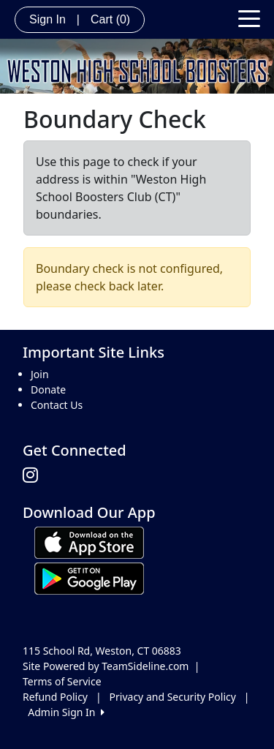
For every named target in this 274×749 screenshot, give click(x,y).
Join (40, 374)
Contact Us (57, 405)
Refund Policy (55, 697)
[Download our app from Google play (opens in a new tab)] (89, 577)
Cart (110, 19)
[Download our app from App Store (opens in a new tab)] (89, 542)
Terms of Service (62, 681)
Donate (48, 389)
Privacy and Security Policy (173, 697)
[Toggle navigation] (249, 17)
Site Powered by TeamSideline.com (106, 666)
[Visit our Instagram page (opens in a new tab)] (34, 475)
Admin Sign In (66, 712)
